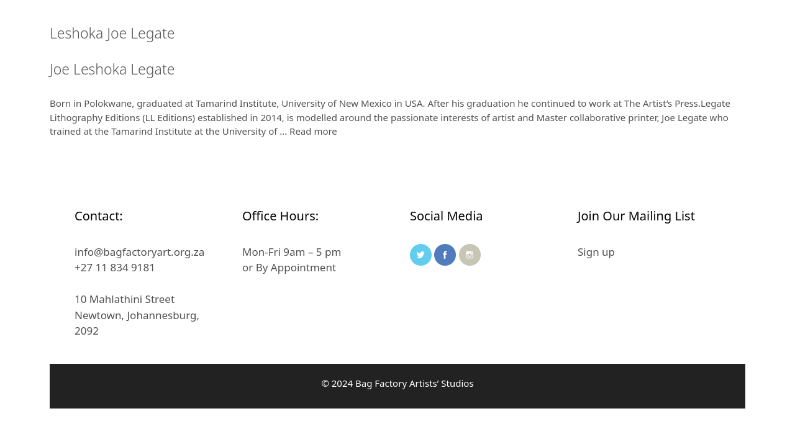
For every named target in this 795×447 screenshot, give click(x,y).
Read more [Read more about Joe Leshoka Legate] (313, 131)
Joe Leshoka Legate (112, 69)
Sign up (596, 252)
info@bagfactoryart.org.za (139, 252)
